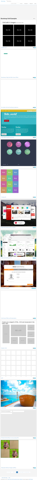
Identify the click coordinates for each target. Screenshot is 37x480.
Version (34, 18)
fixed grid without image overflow (8, 467)
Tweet (9, 477)
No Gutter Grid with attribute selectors (9, 107)
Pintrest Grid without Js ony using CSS (10, 437)
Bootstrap (8, 1)
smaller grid (4, 47)
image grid (3, 197)
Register (31, 3)
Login (35, 3)
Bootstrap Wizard (5, 288)
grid (2, 167)
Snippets (26, 3)
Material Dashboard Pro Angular (8, 227)
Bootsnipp (3, 1)
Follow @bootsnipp (4, 477)
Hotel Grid (3, 408)
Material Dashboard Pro (6, 257)
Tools (21, 3)
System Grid (4, 348)
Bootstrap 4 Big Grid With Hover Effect (9, 77)
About (18, 479)
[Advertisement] (18, 9)
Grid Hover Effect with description (8, 318)
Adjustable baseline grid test (7, 137)
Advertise (21, 479)
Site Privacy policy (14, 479)
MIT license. (31, 479)
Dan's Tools (9, 479)
